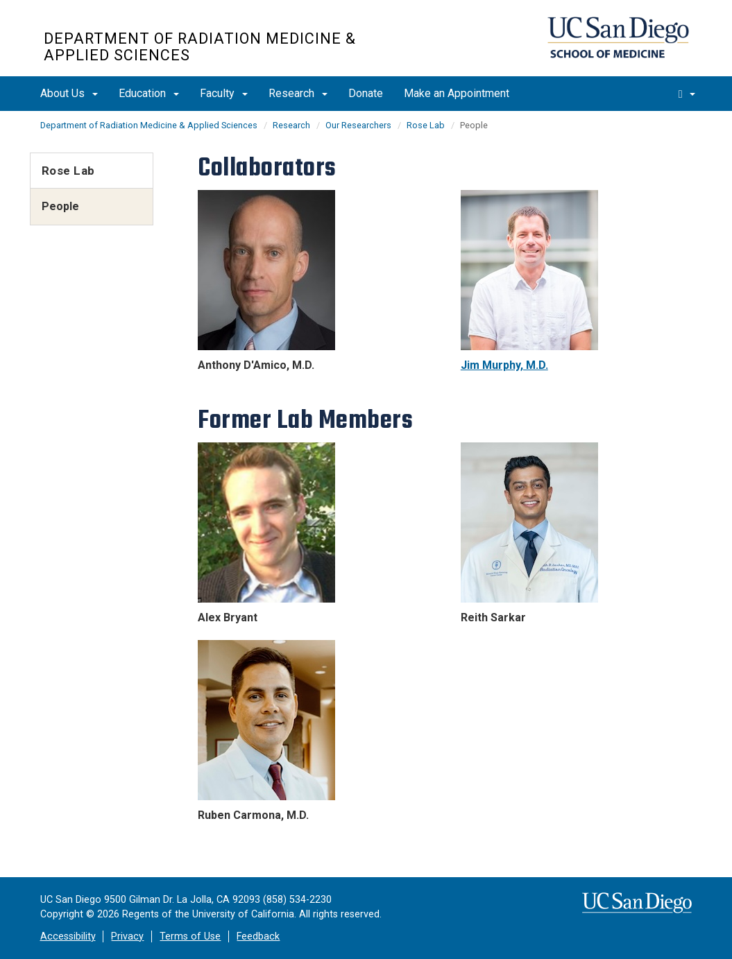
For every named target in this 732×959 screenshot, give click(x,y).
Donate (365, 93)
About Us (69, 93)
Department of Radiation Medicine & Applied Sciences (200, 47)
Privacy (127, 936)
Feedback (258, 936)
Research (298, 93)
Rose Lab (426, 125)
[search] (687, 93)
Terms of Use (190, 936)
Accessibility (68, 936)
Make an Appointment (456, 93)
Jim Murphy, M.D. (504, 365)
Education (149, 93)
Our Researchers (358, 125)
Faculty (224, 93)
